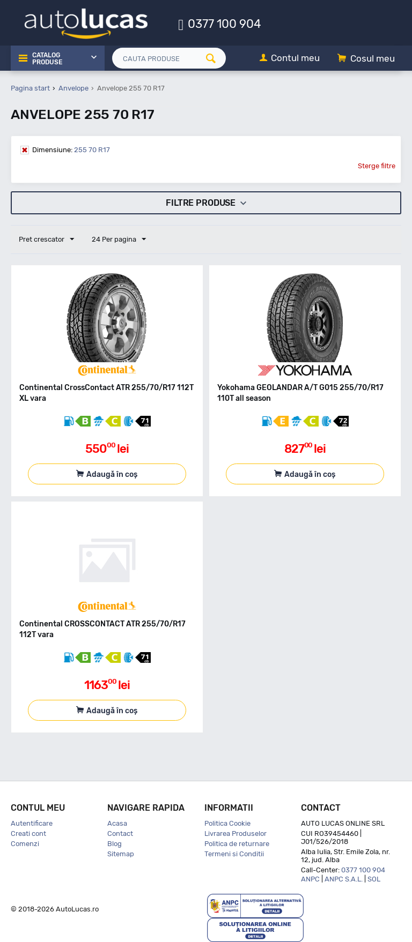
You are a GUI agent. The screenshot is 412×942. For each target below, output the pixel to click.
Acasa (117, 823)
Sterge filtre (376, 166)
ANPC (310, 879)
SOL (373, 879)
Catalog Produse (47, 59)
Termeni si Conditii (234, 854)
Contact (120, 833)
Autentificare (32, 823)
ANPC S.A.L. (344, 879)
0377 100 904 (224, 23)
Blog (114, 844)
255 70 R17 (71, 150)
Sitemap (120, 854)
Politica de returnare (236, 844)
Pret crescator (46, 239)
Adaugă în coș (111, 474)
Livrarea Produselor (235, 833)
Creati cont (28, 833)
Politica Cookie (227, 823)
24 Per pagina (119, 239)
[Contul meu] (290, 59)
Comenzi (25, 844)
